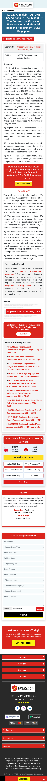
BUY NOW (23, 334)
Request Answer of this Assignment (23, 311)
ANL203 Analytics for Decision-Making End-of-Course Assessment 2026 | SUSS (24, 403)
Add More (40, 609)
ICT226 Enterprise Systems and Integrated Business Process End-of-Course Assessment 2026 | (23, 367)
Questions (10, 11)
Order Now (23, 779)
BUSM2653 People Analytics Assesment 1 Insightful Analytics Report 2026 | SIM (24, 350)
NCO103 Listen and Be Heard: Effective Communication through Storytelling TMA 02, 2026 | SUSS (21, 383)
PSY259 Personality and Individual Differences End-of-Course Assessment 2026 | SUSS (22, 393)
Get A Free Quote (23, 183)
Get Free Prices (24, 642)
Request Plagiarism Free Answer (17, 39)
